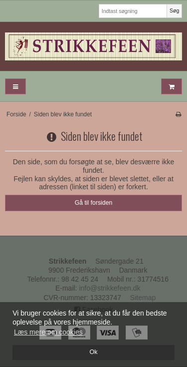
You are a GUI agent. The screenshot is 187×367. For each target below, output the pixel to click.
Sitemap (143, 298)
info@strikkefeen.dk (109, 288)
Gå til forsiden (94, 202)
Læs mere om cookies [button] (48, 332)
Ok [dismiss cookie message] (93, 352)
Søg (174, 10)
